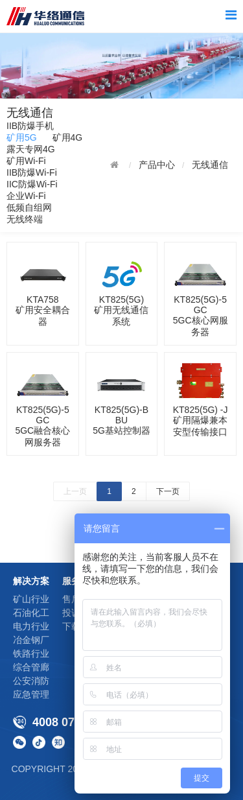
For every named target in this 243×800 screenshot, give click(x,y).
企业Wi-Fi (26, 196)
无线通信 (210, 164)
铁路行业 (31, 653)
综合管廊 (31, 667)
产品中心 (157, 164)
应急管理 (31, 694)
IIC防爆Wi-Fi (32, 184)
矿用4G (67, 137)
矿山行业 (31, 599)
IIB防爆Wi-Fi (31, 172)
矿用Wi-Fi (26, 161)
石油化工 (31, 612)
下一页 (167, 491)
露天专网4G (30, 149)
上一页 (75, 491)
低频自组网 (29, 207)
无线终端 (24, 219)
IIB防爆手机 (30, 126)
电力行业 (31, 626)
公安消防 (31, 681)
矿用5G (21, 137)
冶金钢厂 (31, 640)
